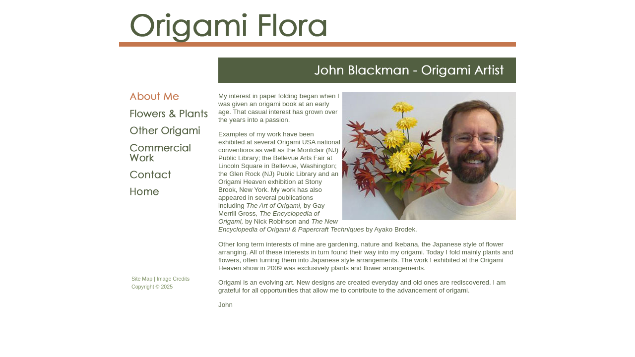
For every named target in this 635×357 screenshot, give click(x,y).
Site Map (141, 279)
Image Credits (173, 279)
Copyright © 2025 (152, 287)
